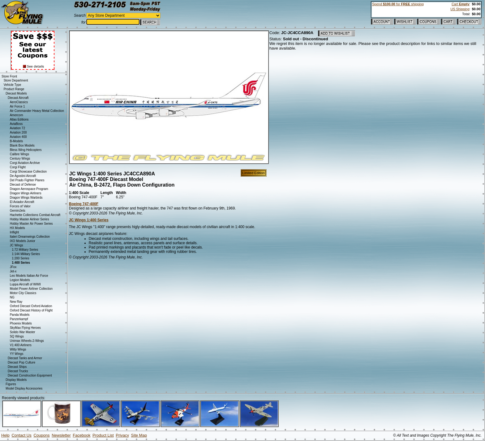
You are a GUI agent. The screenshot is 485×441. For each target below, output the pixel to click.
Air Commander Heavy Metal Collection (37, 110)
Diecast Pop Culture (21, 362)
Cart (460, 4)
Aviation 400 (18, 137)
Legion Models (20, 280)
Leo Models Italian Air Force (29, 275)
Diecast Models (16, 93)
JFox (13, 267)
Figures (11, 384)
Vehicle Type (12, 84)
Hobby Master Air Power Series (31, 223)
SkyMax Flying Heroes (25, 327)
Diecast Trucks (18, 371)
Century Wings (20, 158)
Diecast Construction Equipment (30, 375)
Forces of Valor (20, 206)
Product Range (14, 89)
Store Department (16, 80)
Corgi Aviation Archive (25, 163)
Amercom (16, 115)
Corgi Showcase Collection (28, 171)
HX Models (17, 228)
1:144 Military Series (26, 254)
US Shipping (459, 9)
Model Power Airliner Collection (31, 288)
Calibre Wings (19, 154)
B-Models (16, 141)
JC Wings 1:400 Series (89, 220)
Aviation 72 (17, 128)
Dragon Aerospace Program (29, 189)
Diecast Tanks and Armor (25, 358)
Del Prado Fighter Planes (27, 180)
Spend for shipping (398, 4)
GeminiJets (17, 210)
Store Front (9, 76)
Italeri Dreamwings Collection (30, 236)
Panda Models (20, 314)
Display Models (16, 379)
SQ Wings (17, 336)
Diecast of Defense (23, 184)
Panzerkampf (19, 319)
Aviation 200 (18, 132)
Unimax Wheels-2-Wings (27, 340)
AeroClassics (19, 102)
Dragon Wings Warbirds (26, 197)
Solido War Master (22, 332)
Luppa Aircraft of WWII (25, 284)
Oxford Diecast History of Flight (31, 310)
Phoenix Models (21, 323)
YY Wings (17, 353)
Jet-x (13, 271)
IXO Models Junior (22, 241)
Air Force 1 (17, 106)
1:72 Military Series (25, 249)
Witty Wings (18, 349)
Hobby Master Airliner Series (29, 219)
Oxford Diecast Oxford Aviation (31, 306)
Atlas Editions (19, 119)
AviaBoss (16, 124)
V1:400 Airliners (21, 345)
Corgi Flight (18, 167)
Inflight (14, 232)
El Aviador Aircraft (22, 202)
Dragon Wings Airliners (25, 193)
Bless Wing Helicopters (26, 150)
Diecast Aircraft (18, 97)
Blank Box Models (22, 145)
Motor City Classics (23, 293)
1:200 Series (20, 258)
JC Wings (16, 245)
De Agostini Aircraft (23, 176)
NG (12, 297)
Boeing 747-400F (83, 204)
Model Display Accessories (24, 388)
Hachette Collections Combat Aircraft (35, 215)
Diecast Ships (17, 366)
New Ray (16, 301)
